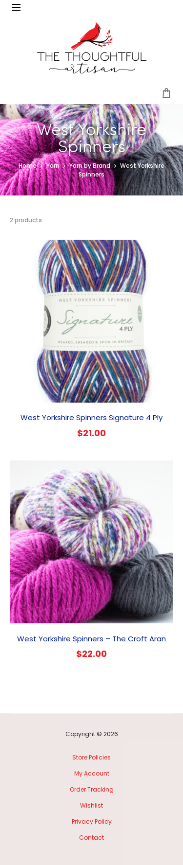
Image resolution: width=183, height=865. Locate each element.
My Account (91, 773)
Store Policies (91, 757)
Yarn (53, 165)
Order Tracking (92, 789)
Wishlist (91, 805)
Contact (91, 837)
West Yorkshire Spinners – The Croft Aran (91, 639)
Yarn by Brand (89, 165)
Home (28, 165)
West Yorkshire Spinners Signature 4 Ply (91, 417)
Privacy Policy (92, 821)
